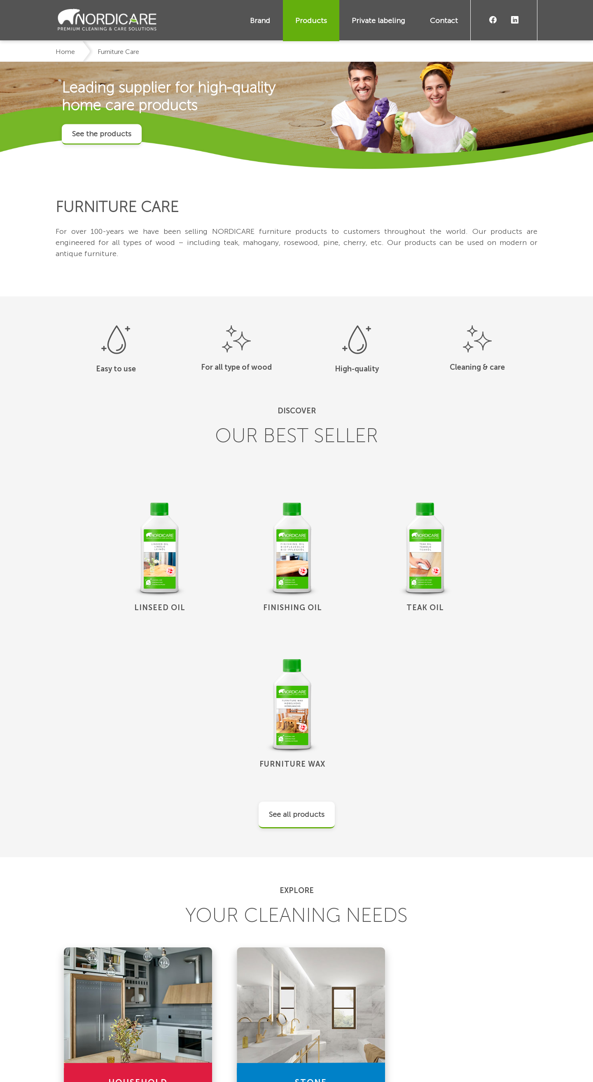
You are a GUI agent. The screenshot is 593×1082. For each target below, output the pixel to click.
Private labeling (378, 20)
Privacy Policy (144, 1060)
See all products (297, 658)
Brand (260, 20)
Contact (444, 20)
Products (311, 20)
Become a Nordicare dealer (480, 1015)
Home (65, 52)
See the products (101, 133)
